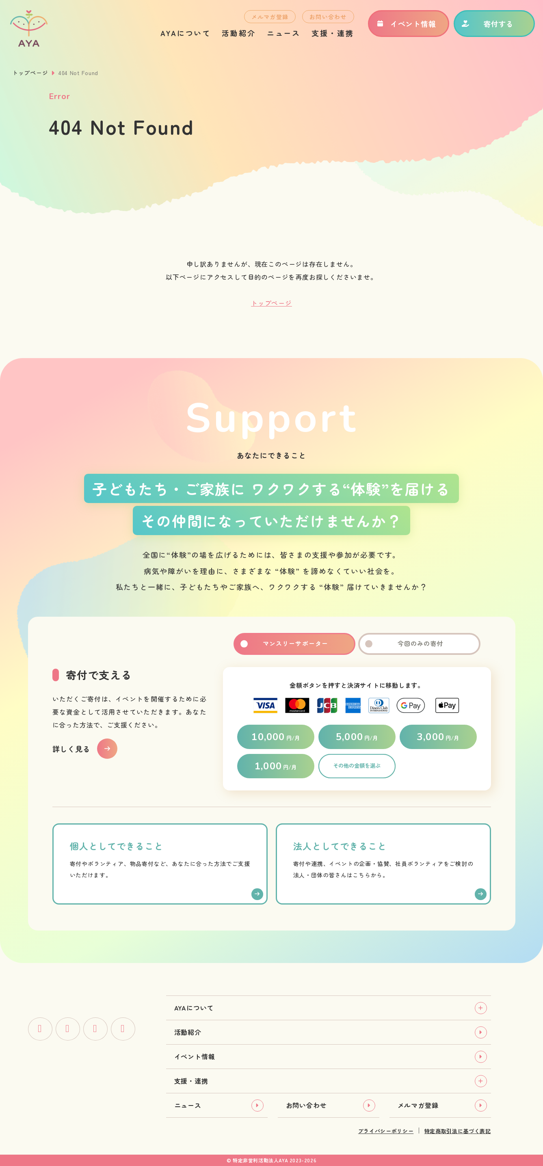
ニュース (280, 35)
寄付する (484, 25)
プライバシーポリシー (386, 1131)
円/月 (275, 737)
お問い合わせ (324, 19)
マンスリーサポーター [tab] (294, 644)
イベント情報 (402, 25)
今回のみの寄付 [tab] (419, 644)
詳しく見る (71, 748)
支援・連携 (329, 35)
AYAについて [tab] (194, 1008)
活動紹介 (235, 35)
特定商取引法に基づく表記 (457, 1131)
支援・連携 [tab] (191, 1081)
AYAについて (181, 35)
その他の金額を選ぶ (357, 766)
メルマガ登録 (266, 19)
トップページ (30, 73)
